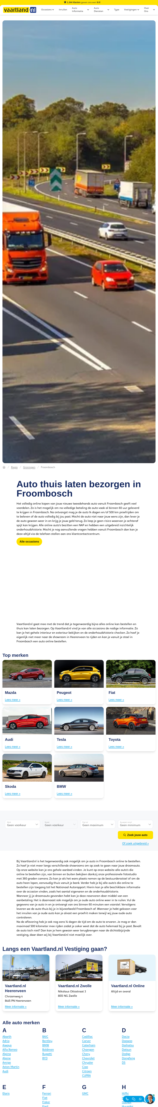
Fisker (46, 1102)
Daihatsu (128, 1045)
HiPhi (125, 1093)
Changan (88, 1049)
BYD (45, 1058)
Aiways (7, 1045)
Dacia (125, 1036)
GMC (85, 1093)
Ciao (85, 1067)
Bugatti (47, 1054)
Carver (86, 1041)
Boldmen (48, 1049)
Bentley (47, 1041)
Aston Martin (10, 1067)
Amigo (6, 1062)
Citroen (87, 1071)
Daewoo (127, 1041)
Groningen (29, 467)
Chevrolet (88, 1058)
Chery (86, 1054)
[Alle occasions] (29, 542)
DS (123, 1062)
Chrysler (87, 1062)
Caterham (88, 1045)
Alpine (6, 1058)
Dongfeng (128, 1058)
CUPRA (86, 1075)
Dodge (126, 1054)
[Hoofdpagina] (4, 467)
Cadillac (87, 1036)
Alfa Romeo (9, 1049)
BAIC (45, 1036)
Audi (5, 1071)
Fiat (44, 1097)
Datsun (126, 1049)
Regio (14, 467)
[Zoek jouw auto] (135, 835)
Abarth (6, 1036)
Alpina (6, 1054)
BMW (45, 1045)
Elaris (6, 1093)
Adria (5, 1041)
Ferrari (46, 1093)
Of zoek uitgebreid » (135, 843)
